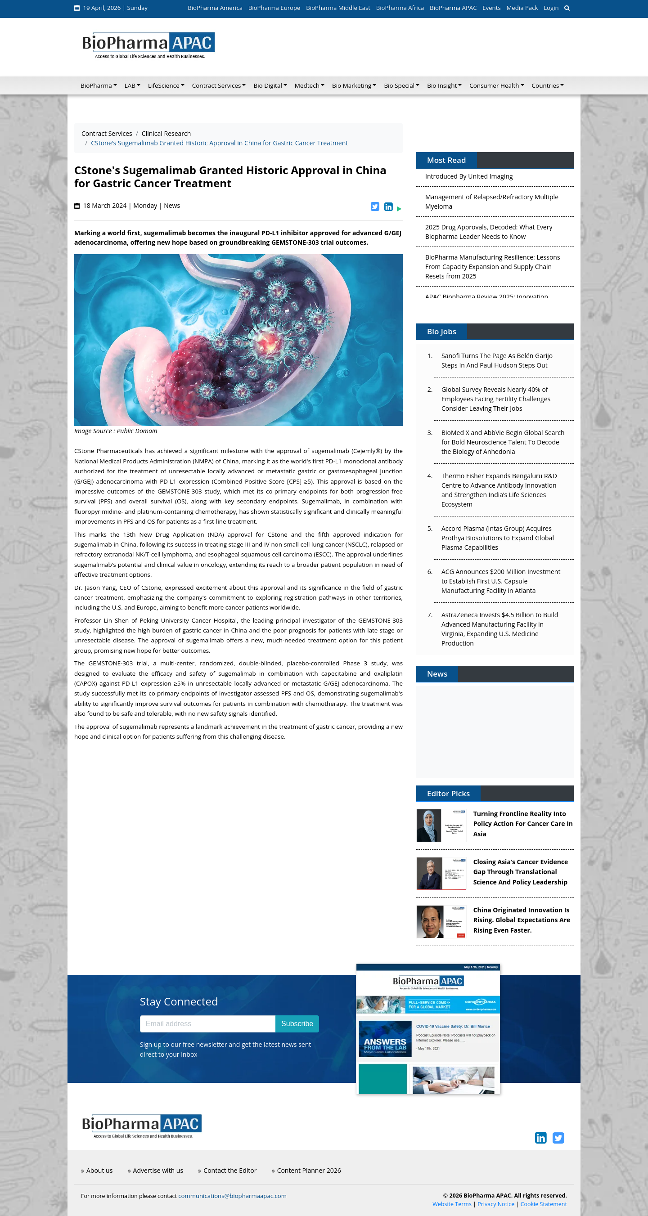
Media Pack (522, 8)
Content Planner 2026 (306, 1170)
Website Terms (452, 1204)
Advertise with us (156, 1170)
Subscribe (297, 1024)
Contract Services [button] (216, 85)
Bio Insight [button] (442, 85)
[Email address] (208, 1023)
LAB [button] (130, 85)
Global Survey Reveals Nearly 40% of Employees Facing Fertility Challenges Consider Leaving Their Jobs (495, 399)
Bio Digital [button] (267, 85)
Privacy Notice (495, 1204)
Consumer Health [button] (494, 85)
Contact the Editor (227, 1170)
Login (551, 8)
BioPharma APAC (453, 8)
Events (491, 8)
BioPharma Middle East (338, 8)
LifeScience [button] (164, 85)
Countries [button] (545, 85)
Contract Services (106, 133)
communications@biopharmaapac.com (232, 1196)
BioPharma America (215, 8)
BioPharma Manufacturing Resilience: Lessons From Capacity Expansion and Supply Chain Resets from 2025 (492, 269)
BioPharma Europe (274, 8)
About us (96, 1170)
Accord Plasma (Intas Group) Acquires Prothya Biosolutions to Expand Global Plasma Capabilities (497, 538)
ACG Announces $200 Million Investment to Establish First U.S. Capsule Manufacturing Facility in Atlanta (500, 581)
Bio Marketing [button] (351, 85)
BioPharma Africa (400, 8)
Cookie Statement (544, 1204)
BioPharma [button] (96, 85)
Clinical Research (166, 133)
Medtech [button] (307, 85)
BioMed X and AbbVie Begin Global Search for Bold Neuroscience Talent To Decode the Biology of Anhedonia (503, 442)
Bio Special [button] (399, 85)
